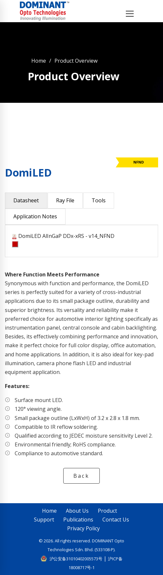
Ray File (65, 200)
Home (38, 60)
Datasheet (26, 200)
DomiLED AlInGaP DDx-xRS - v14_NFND (66, 236)
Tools (99, 200)
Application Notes (35, 216)
